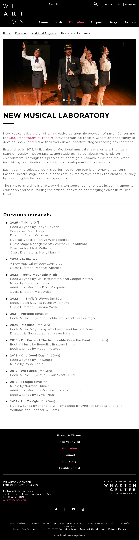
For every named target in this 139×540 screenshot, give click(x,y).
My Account (113, 4)
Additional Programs (44, 33)
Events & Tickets (69, 435)
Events (44, 22)
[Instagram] (82, 509)
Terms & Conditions (92, 529)
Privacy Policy (117, 529)
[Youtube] (73, 509)
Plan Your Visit (69, 442)
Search (53, 4)
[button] (64, 100)
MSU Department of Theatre (31, 138)
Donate (130, 4)
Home (7, 33)
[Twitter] (56, 509)
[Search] (95, 4)
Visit (59, 22)
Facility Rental (69, 468)
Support (96, 22)
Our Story (69, 461)
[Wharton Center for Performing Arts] (13, 22)
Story (113, 22)
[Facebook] (65, 509)
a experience (69, 535)
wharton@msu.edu (14, 500)
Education (76, 22)
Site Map (71, 529)
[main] (69, 228)
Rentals (130, 22)
